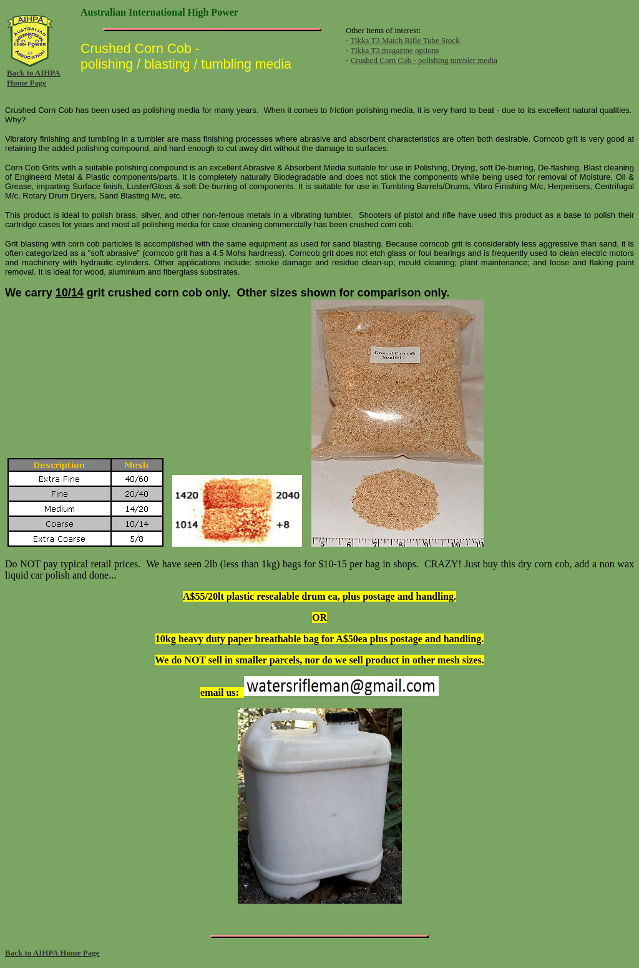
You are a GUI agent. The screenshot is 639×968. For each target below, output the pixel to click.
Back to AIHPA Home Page (34, 77)
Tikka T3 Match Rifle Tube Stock (404, 40)
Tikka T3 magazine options (394, 50)
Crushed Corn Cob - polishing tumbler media (424, 60)
